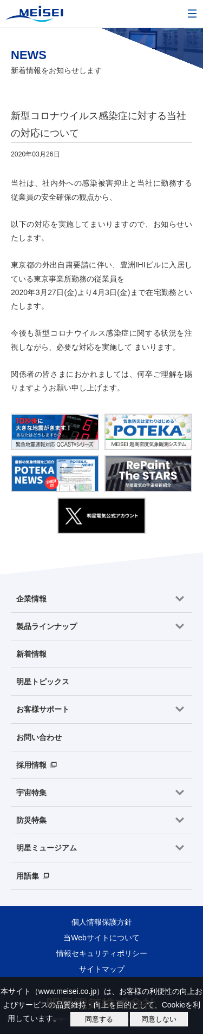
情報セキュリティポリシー (101, 953)
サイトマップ (102, 969)
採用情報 (31, 765)
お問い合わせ (39, 737)
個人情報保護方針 (101, 922)
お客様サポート (42, 709)
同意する (99, 1019)
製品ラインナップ (46, 626)
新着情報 (31, 654)
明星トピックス (42, 681)
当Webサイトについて (101, 937)
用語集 (27, 876)
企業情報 (31, 598)
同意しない (158, 1019)
